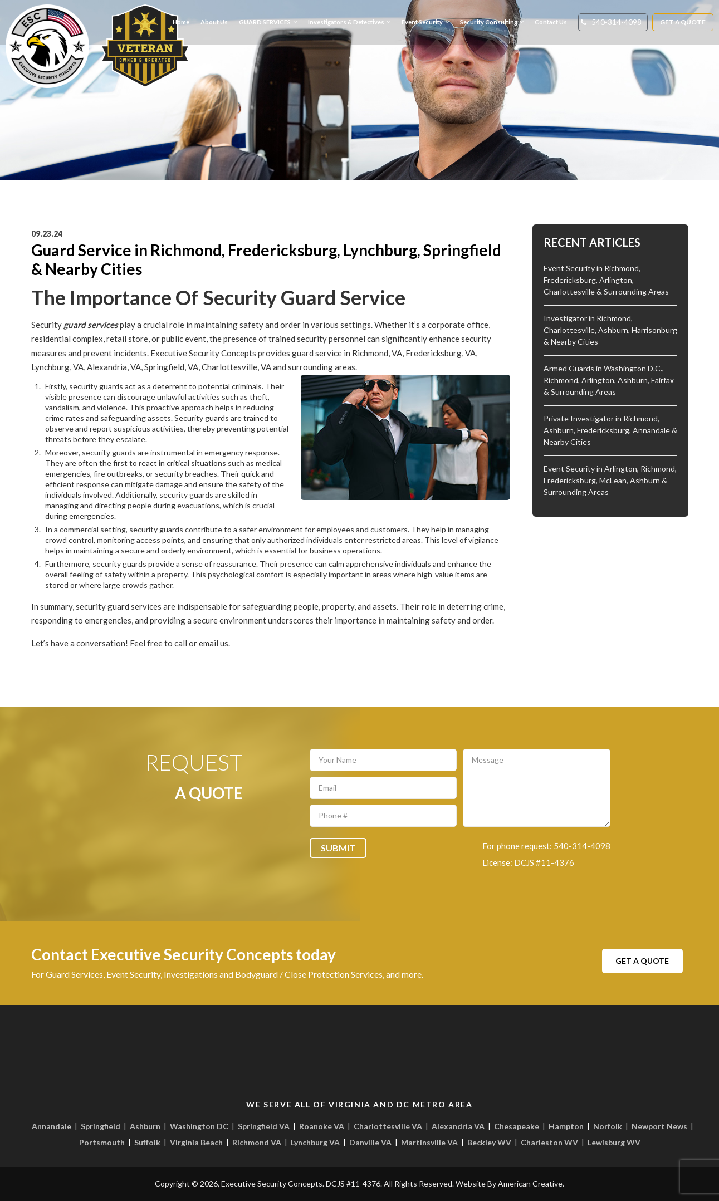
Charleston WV (549, 1142)
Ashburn (145, 1126)
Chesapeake (516, 1126)
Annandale (51, 1126)
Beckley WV (489, 1142)
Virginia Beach (196, 1142)
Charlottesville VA (388, 1126)
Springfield (100, 1126)
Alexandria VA (458, 1126)
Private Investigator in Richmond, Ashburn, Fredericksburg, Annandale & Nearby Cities (610, 430)
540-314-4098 (616, 22)
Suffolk (147, 1142)
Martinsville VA (429, 1142)
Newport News (659, 1126)
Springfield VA (264, 1126)
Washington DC (199, 1126)
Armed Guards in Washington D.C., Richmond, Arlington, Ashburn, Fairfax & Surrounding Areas (609, 380)
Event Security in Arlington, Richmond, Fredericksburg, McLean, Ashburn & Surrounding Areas (610, 480)
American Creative (530, 1183)
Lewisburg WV (614, 1142)
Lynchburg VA (315, 1142)
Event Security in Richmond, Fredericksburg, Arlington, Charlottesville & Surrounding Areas (606, 279)
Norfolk (607, 1126)
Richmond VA (256, 1142)
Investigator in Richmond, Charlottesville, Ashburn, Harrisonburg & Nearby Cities (610, 329)
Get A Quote (683, 22)
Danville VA (370, 1142)
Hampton (566, 1126)
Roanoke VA (321, 1126)
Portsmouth (102, 1142)
